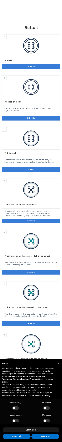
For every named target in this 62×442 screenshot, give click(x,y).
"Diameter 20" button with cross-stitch (6, 334)
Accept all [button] (45, 436)
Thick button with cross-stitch (6, 179)
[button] (58, 363)
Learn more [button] (31, 430)
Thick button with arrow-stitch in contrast (6, 231)
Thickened (6, 128)
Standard (6, 35)
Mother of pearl (6, 77)
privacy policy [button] (21, 371)
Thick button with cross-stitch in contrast (6, 282)
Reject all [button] (16, 436)
